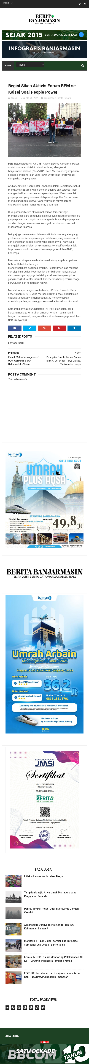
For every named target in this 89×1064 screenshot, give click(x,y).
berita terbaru (64, 98)
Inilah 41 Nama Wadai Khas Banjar (44, 876)
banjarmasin (50, 98)
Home (8, 65)
